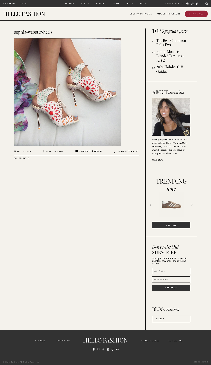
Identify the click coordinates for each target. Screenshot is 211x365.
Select (171, 319)
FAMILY (85, 4)
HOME (129, 4)
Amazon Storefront (168, 14)
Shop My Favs (196, 14)
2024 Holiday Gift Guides (169, 69)
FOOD (143, 4)
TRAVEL (115, 4)
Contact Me (175, 340)
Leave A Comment (126, 151)
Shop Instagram (141, 14)
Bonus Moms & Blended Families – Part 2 (170, 56)
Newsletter (172, 4)
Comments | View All (89, 151)
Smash (204, 362)
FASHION (69, 4)
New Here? (9, 4)
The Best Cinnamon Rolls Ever (171, 43)
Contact (24, 4)
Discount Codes (150, 340)
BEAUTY (100, 4)
